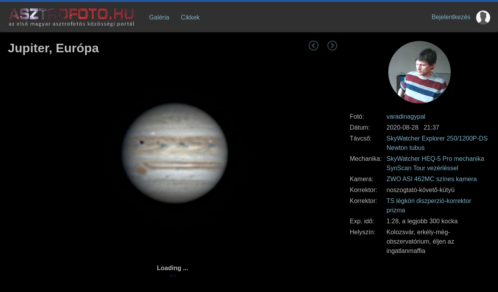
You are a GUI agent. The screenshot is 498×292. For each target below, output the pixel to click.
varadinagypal (406, 116)
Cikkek (190, 17)
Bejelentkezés (451, 17)
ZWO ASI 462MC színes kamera (432, 179)
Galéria (159, 17)
